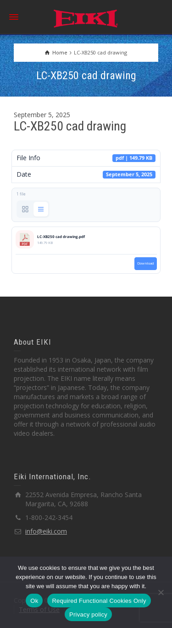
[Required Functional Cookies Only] (160, 592)
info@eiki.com (46, 531)
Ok (34, 600)
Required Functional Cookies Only (99, 600)
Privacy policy (88, 614)
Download (145, 263)
